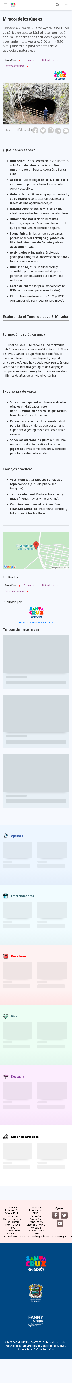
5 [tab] (39, 121)
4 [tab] (37, 121)
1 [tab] (30, 121)
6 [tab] (41, 121)
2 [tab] (33, 121)
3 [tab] (35, 121)
